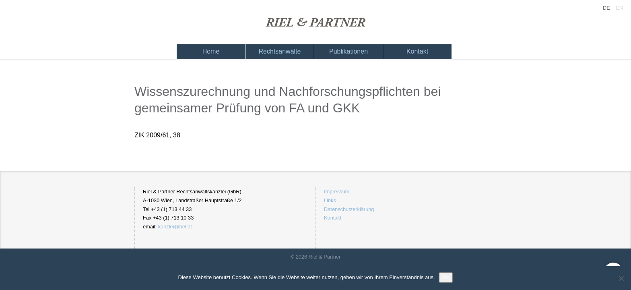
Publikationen (348, 51)
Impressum (336, 191)
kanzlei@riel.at (175, 227)
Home (211, 51)
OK (446, 277)
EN (619, 8)
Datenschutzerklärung (349, 209)
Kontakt (417, 51)
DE (606, 8)
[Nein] (621, 278)
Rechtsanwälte (280, 51)
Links (330, 200)
